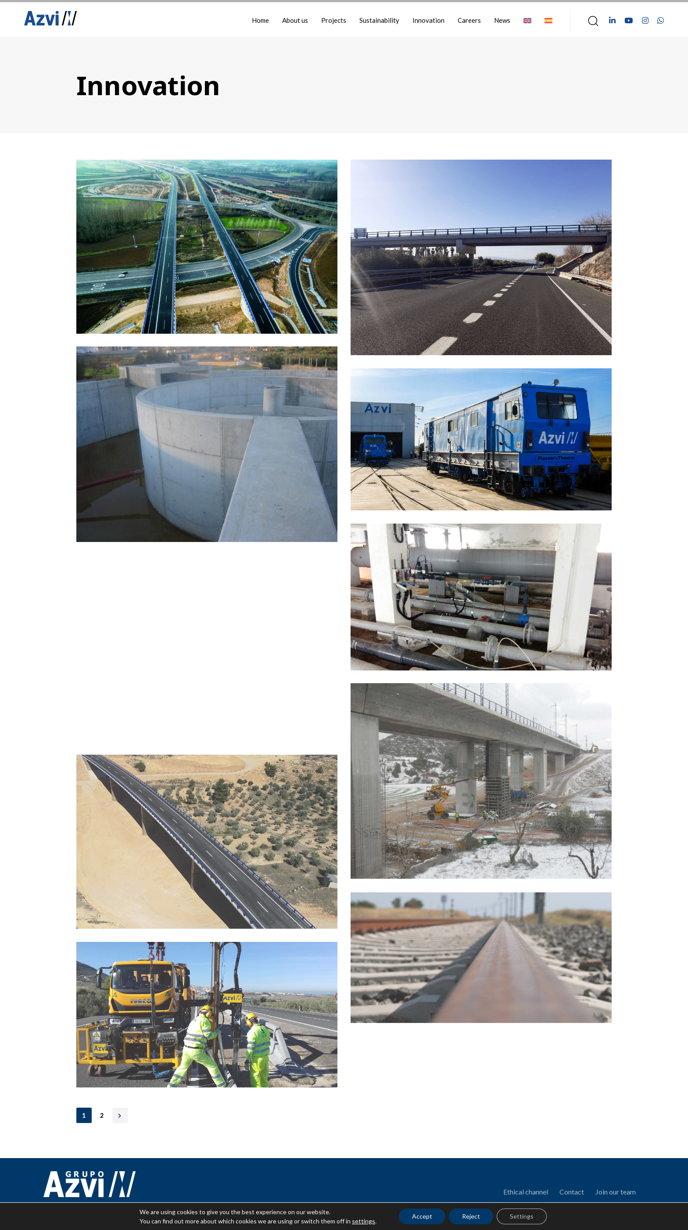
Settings (522, 1216)
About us (295, 20)
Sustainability (379, 20)
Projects (333, 20)
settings (363, 1221)
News (502, 20)
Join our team (615, 1191)
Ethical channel (525, 1191)
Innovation (428, 20)
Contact (571, 1191)
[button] (590, 20)
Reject (471, 1216)
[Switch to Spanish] (548, 20)
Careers (469, 20)
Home (260, 20)
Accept (422, 1216)
